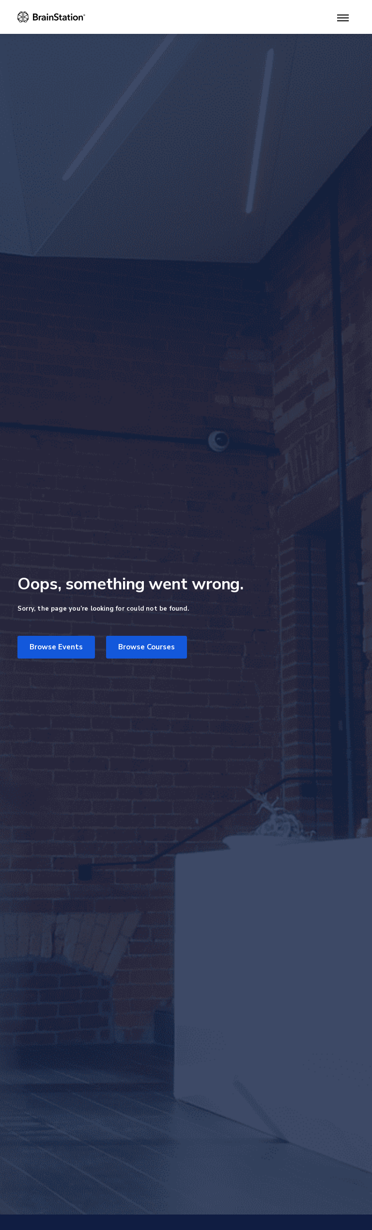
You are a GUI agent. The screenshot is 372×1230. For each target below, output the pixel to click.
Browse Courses (146, 647)
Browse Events (56, 647)
